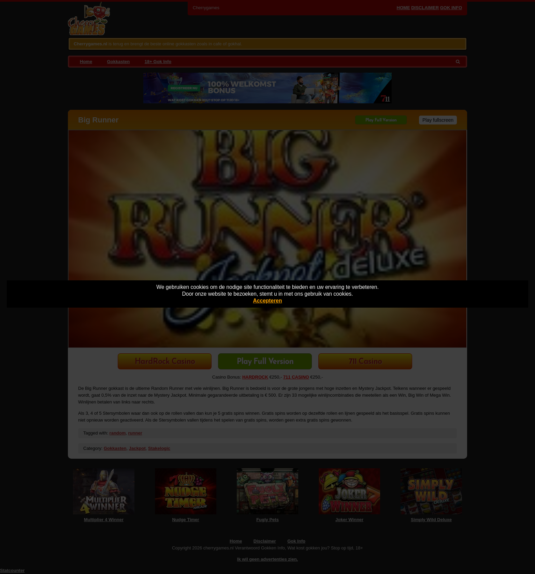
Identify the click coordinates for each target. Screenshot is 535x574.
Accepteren (267, 301)
